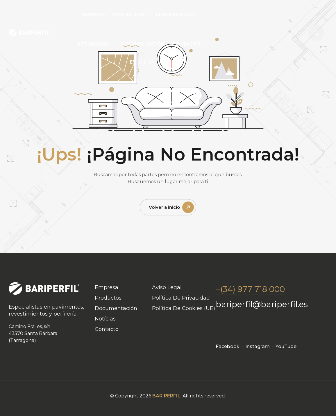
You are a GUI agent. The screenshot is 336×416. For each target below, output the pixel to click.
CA (151, 62)
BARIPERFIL (166, 396)
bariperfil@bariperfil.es (262, 304)
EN (141, 62)
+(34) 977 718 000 (250, 289)
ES (133, 62)
